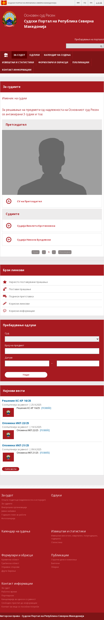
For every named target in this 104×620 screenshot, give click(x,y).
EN (91, 2)
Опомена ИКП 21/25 (15, 445)
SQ (84, 2)
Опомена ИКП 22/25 (15, 423)
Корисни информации (22, 311)
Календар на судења (15, 531)
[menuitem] (5, 55)
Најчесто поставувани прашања (28, 282)
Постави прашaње (20, 289)
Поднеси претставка (21, 296)
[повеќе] (46, 408)
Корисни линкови (19, 303)
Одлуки (56, 495)
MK (78, 2)
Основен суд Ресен (39, 15)
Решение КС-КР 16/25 (16, 400)
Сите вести (10, 469)
